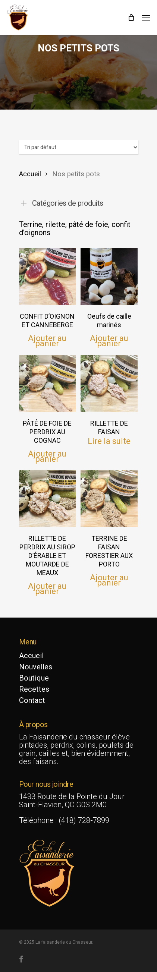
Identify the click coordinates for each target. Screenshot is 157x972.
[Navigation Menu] (146, 17)
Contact (32, 700)
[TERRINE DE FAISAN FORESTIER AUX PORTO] (109, 498)
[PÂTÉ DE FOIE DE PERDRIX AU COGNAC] (47, 383)
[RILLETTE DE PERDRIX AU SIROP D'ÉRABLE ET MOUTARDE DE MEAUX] (47, 498)
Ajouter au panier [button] (47, 341)
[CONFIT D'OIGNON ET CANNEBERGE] (47, 276)
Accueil (30, 174)
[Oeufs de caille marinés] (109, 276)
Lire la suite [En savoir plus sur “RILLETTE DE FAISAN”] (109, 441)
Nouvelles (35, 667)
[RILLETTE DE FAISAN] (109, 383)
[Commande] (78, 147)
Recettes (34, 689)
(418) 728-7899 (84, 820)
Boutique (34, 678)
